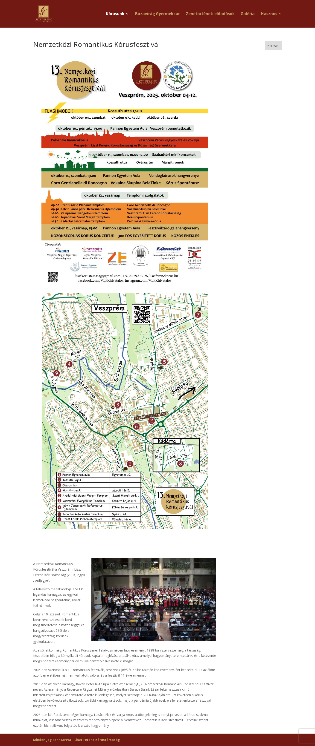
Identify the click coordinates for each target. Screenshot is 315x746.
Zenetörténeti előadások (210, 14)
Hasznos (269, 14)
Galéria (248, 14)
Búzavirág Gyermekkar (157, 14)
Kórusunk (115, 14)
